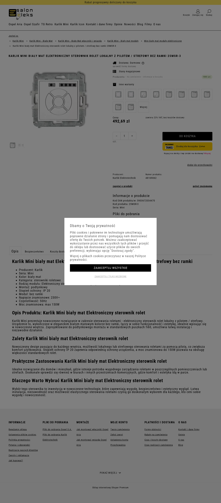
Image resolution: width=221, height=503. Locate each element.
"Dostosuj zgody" (122, 250)
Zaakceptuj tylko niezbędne (111, 276)
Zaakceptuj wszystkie (110, 268)
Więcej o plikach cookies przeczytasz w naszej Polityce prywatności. (108, 257)
